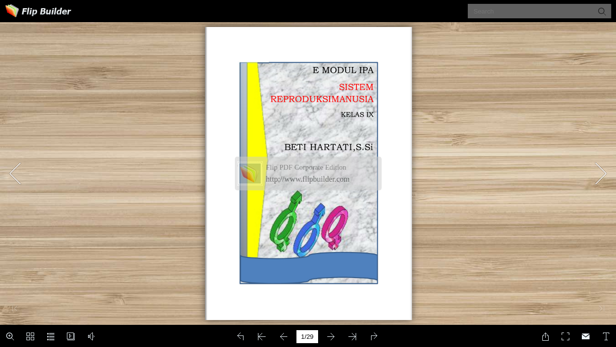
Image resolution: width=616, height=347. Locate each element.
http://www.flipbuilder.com (308, 179)
